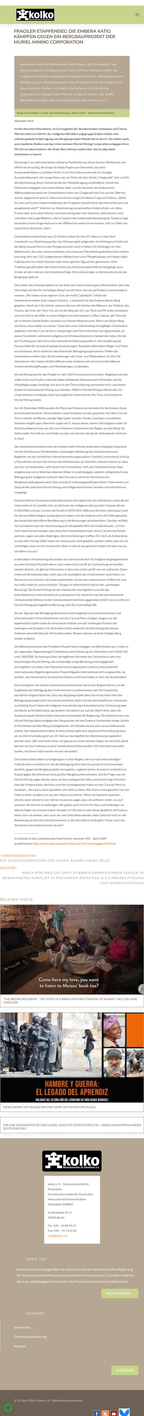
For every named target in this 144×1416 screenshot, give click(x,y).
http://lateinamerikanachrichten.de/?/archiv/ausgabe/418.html (74, 843)
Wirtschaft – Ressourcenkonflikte (93, 112)
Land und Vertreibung (55, 112)
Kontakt (20, 1346)
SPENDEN (124, 1370)
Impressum (22, 1327)
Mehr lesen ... (120, 1293)
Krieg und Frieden (28, 112)
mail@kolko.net (58, 1235)
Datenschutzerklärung (30, 1337)
